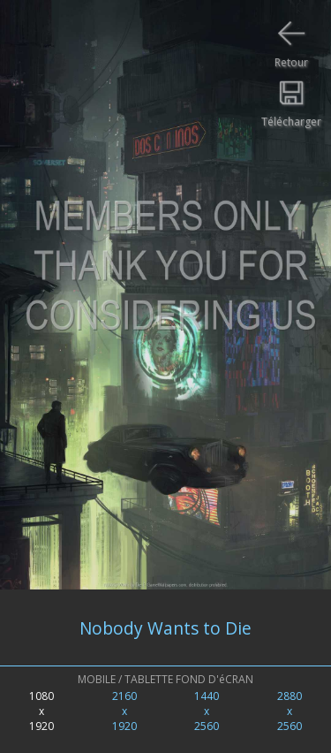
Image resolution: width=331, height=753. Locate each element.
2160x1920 (124, 711)
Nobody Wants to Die (165, 628)
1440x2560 (206, 711)
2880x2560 (289, 711)
